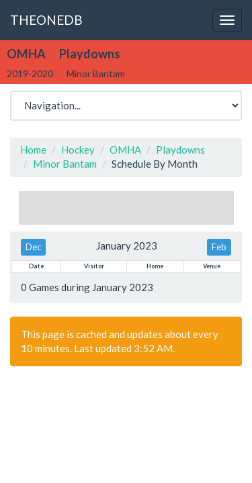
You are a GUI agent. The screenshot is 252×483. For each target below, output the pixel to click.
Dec (33, 246)
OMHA (125, 150)
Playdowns (180, 150)
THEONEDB (46, 20)
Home (33, 150)
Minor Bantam (65, 164)
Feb (219, 246)
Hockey (78, 150)
